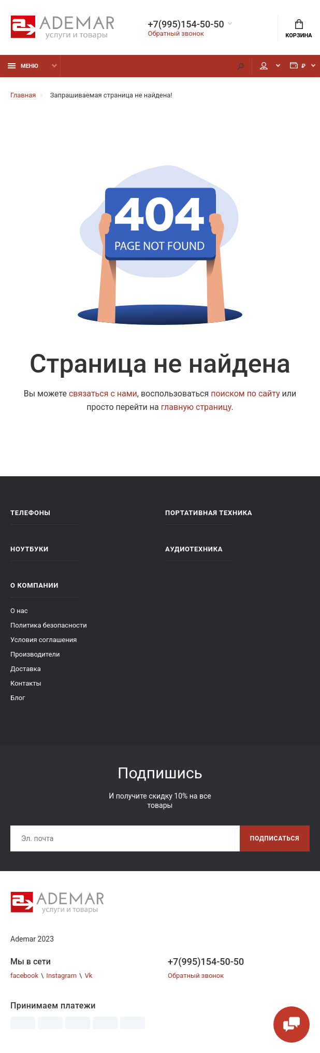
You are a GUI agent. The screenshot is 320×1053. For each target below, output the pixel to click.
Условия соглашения (43, 640)
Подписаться (274, 838)
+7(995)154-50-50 (186, 24)
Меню (23, 66)
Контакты (25, 683)
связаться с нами (103, 394)
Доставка (25, 669)
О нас (19, 611)
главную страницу (196, 407)
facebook (24, 975)
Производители (35, 654)
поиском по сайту (245, 394)
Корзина (298, 29)
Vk (88, 975)
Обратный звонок (176, 33)
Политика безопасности (48, 625)
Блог (17, 698)
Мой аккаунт (264, 65)
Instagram (61, 975)
